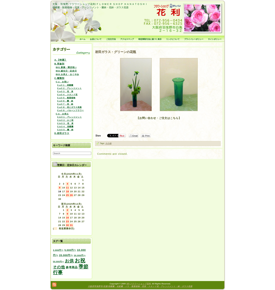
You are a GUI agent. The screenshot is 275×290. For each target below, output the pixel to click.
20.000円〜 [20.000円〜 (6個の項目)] (66, 255)
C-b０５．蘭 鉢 (65, 130)
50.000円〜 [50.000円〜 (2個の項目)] (58, 262)
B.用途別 (59, 63)
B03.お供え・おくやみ (67, 74)
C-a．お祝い (62, 82)
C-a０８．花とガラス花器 (69, 107)
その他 (108, 143)
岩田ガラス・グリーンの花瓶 (115, 52)
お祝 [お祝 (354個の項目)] (80, 260)
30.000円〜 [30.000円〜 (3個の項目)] (80, 255)
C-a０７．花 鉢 (65, 104)
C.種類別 (59, 78)
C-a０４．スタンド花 (67, 95)
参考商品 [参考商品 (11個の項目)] (72, 267)
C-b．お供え (62, 114)
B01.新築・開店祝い (66, 67)
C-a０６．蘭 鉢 (65, 101)
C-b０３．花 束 (65, 123)
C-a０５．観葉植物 (66, 98)
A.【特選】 (60, 60)
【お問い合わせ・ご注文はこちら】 (158, 117)
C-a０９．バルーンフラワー (70, 110)
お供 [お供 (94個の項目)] (69, 260)
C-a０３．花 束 (65, 91)
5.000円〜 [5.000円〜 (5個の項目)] (70, 250)
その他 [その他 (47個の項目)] (59, 267)
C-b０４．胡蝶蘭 (65, 126)
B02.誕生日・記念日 (66, 71)
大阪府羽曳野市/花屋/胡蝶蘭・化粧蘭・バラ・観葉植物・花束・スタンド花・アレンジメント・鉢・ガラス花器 (140, 286)
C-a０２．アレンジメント (69, 88)
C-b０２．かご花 (65, 120)
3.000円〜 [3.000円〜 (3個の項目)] (58, 250)
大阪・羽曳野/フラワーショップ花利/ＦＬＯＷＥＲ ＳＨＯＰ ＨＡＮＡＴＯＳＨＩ (100, 4)
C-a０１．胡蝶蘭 (65, 85)
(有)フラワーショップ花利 (138, 284)
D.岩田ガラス (61, 133)
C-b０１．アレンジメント (69, 117)
